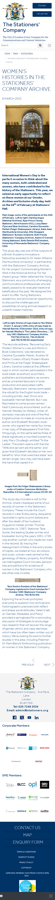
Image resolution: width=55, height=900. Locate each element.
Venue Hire (42, 14)
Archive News (27, 54)
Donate (42, 6)
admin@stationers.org (32, 710)
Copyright (26, 868)
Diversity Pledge (26, 857)
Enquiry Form (28, 843)
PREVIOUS (28, 662)
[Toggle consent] (51, 896)
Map (27, 835)
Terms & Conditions (26, 852)
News (15, 54)
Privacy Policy (26, 863)
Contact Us (27, 828)
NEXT (48, 665)
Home (7, 54)
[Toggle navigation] (49, 45)
